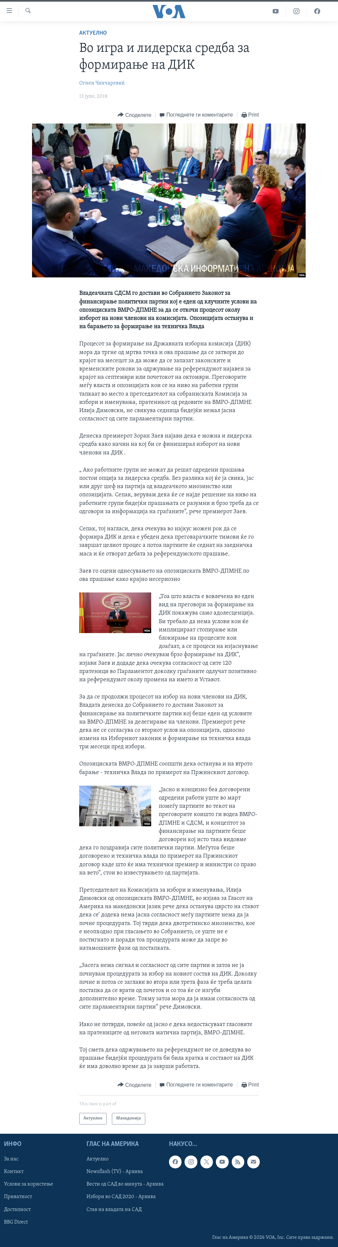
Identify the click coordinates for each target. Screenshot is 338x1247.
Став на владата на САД (114, 1209)
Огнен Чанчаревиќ (102, 83)
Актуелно (93, 33)
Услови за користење (28, 1184)
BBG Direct (16, 1222)
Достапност (17, 1209)
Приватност (18, 1196)
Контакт (13, 1171)
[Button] (134, 115)
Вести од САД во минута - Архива (125, 1184)
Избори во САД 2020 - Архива (121, 1196)
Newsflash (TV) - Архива (114, 1171)
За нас (11, 1159)
